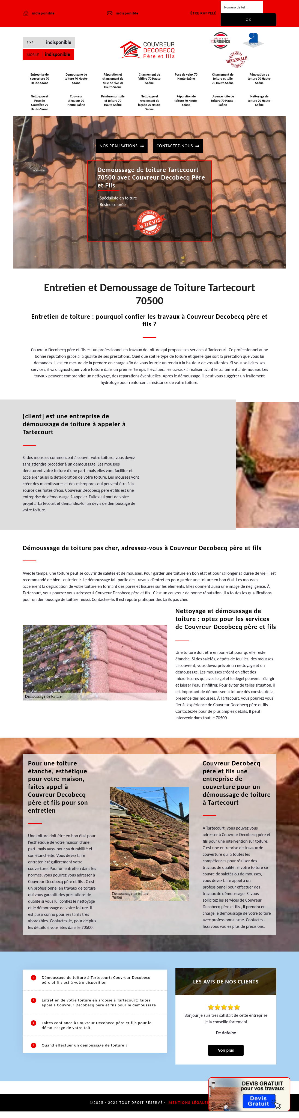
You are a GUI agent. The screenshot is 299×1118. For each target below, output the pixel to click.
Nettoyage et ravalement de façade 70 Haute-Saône (149, 104)
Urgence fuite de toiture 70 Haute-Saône (222, 102)
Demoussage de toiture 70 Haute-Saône (76, 82)
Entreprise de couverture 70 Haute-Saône (39, 82)
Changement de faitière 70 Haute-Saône (150, 82)
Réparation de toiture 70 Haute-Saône (186, 102)
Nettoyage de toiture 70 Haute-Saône (259, 100)
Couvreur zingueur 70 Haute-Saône (76, 100)
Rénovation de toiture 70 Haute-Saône (259, 82)
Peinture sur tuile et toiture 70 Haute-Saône (112, 102)
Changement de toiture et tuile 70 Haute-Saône (223, 82)
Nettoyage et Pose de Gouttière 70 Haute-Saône (39, 102)
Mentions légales (189, 1109)
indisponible (122, 13)
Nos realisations (119, 143)
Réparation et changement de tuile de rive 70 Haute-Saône (113, 84)
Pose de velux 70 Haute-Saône (186, 80)
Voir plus (226, 1056)
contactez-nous (175, 143)
